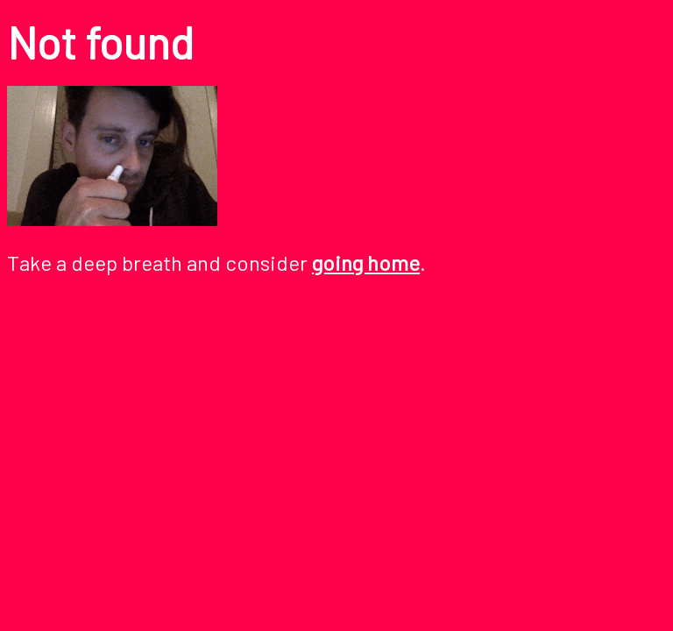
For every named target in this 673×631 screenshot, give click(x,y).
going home (366, 262)
